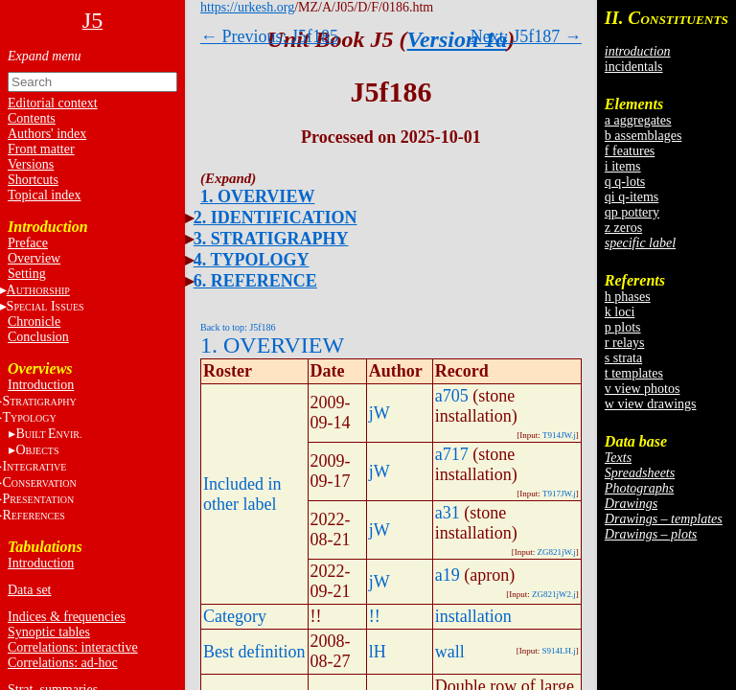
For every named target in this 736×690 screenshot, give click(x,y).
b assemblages (643, 135)
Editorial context (53, 103)
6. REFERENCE (255, 280)
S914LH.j (559, 651)
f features (630, 151)
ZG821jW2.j (554, 594)
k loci (620, 312)
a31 (447, 512)
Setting (27, 273)
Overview (34, 258)
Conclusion (38, 337)
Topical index (44, 195)
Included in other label (242, 494)
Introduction (41, 385)
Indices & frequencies (67, 617)
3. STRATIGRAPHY (271, 238)
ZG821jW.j (556, 552)
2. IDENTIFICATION (275, 217)
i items (623, 166)
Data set (29, 590)
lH (377, 651)
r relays (625, 342)
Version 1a (457, 39)
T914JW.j (559, 435)
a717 (452, 454)
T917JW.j (559, 493)
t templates (634, 373)
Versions (31, 164)
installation (473, 616)
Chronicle (34, 321)
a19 (447, 575)
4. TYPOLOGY (252, 259)
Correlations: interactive (73, 647)
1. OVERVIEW (257, 196)
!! (374, 616)
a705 (452, 395)
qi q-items (631, 197)
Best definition (254, 651)
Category (234, 616)
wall (450, 651)
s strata (623, 358)
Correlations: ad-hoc (63, 663)
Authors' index (47, 133)
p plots (623, 327)
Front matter (41, 149)
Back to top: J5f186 (238, 327)
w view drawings (651, 404)
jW (379, 413)
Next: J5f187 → (526, 36)
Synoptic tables (49, 632)
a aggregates (638, 120)
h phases (628, 296)
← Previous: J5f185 (269, 36)
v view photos (642, 388)
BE (48, 433)
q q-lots (625, 181)
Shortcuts (33, 179)
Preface (28, 243)
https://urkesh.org (247, 7)
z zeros (623, 227)
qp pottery (632, 212)
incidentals (634, 66)
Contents (32, 118)
